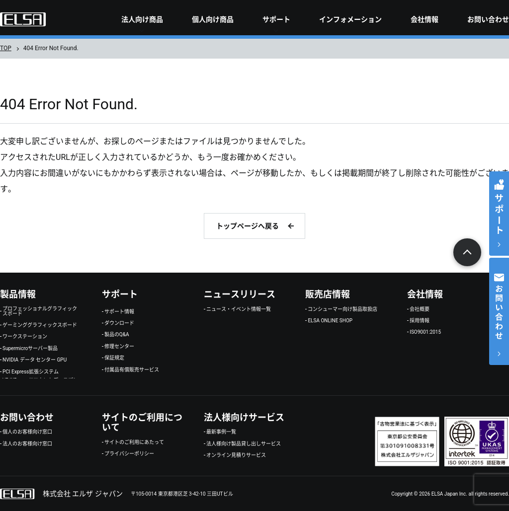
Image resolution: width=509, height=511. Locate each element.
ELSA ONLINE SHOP (330, 320)
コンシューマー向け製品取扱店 (342, 309)
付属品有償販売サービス (131, 369)
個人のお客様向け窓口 (27, 432)
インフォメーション (350, 19)
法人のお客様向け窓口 (27, 443)
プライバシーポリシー (129, 453)
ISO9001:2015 (425, 332)
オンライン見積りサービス (236, 455)
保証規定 (114, 358)
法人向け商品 (142, 19)
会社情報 (424, 19)
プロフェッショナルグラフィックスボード (39, 311)
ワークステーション (24, 336)
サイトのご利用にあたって (134, 442)
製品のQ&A (116, 334)
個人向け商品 (213, 19)
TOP (5, 48)
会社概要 (419, 309)
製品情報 (18, 294)
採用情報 (419, 320)
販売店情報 (327, 294)
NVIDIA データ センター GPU (34, 360)
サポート (276, 19)
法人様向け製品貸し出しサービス (243, 443)
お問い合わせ (488, 19)
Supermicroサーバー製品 (30, 348)
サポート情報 (119, 311)
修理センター (119, 346)
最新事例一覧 (221, 432)
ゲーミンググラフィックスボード (39, 325)
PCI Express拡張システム (30, 371)
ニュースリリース (239, 294)
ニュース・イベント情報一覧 (238, 309)
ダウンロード (119, 323)
